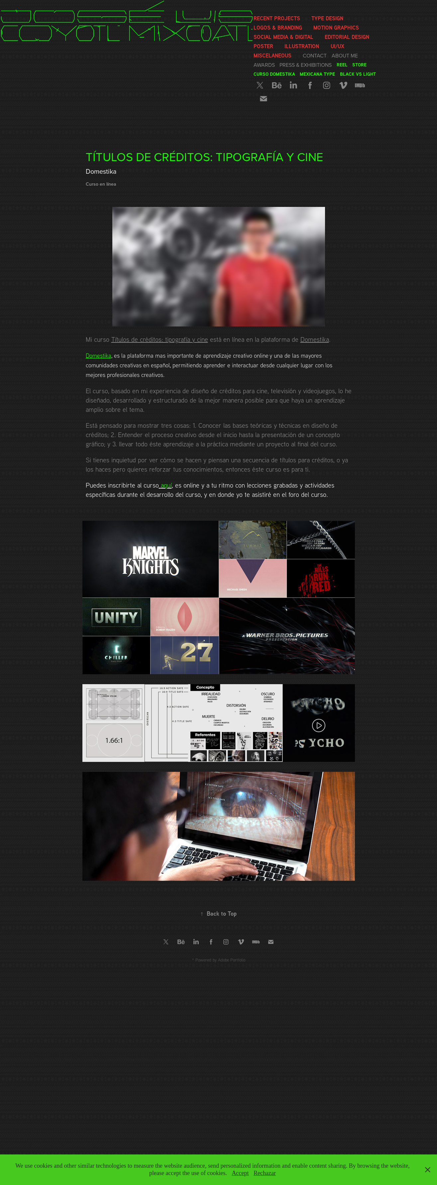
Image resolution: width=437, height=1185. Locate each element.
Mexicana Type (317, 74)
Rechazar (265, 1173)
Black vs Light (358, 74)
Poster (263, 46)
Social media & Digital (283, 37)
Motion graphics (336, 27)
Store (359, 64)
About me (345, 55)
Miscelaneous (272, 55)
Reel (342, 64)
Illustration (301, 46)
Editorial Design (347, 37)
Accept (240, 1173)
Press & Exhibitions (305, 64)
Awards (264, 64)
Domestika (314, 339)
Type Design (327, 18)
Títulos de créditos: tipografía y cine (159, 339)
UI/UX (337, 46)
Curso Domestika (274, 74)
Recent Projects (277, 18)
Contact (315, 55)
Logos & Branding (278, 27)
